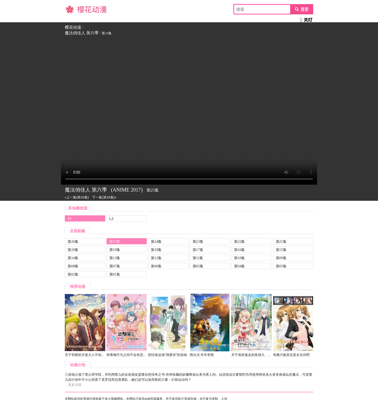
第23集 (198, 241)
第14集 (73, 258)
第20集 (73, 250)
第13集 (114, 258)
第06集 (156, 266)
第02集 (73, 274)
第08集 (73, 266)
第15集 (281, 250)
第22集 (239, 241)
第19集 (114, 250)
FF (70, 219)
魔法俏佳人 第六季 (82, 33)
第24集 (156, 241)
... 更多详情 (73, 385)
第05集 (198, 266)
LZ (111, 219)
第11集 (198, 258)
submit (301, 9)
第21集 (281, 241)
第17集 (198, 250)
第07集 (114, 266)
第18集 (156, 250)
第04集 (239, 266)
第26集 (73, 241)
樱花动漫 (73, 9)
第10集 (239, 258)
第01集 (114, 274)
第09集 (281, 258)
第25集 (114, 241)
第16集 (239, 250)
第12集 (156, 258)
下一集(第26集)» (104, 197)
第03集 (281, 266)
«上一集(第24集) (77, 197)
